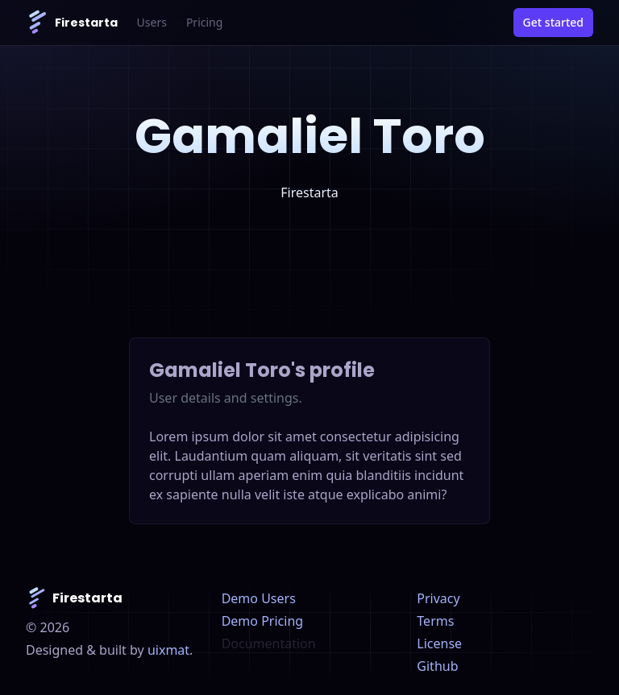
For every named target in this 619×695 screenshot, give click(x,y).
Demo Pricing (262, 621)
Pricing (204, 22)
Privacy (438, 598)
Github (437, 666)
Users (152, 22)
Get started (553, 22)
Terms (435, 621)
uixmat (168, 650)
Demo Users (259, 598)
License (439, 643)
